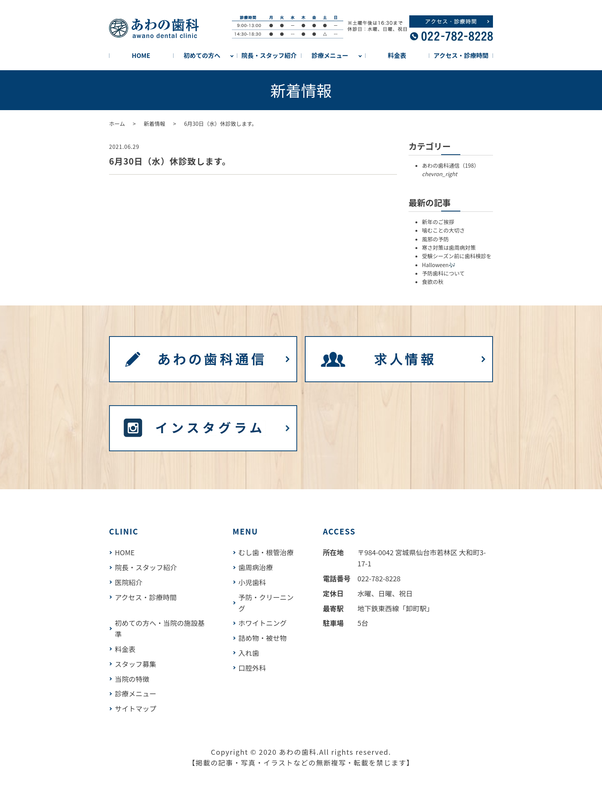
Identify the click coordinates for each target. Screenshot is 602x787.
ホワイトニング (262, 623)
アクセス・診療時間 (460, 55)
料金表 (397, 55)
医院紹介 (128, 582)
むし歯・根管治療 (266, 552)
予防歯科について (443, 273)
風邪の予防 (435, 239)
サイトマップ (135, 708)
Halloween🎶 (438, 265)
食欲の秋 (432, 281)
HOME (141, 55)
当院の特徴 (132, 679)
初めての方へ (202, 55)
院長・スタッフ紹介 (269, 55)
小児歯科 (252, 582)
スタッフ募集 (135, 664)
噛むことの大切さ (443, 230)
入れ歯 (248, 653)
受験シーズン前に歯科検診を (456, 256)
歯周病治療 (255, 567)
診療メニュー (329, 55)
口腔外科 (252, 668)
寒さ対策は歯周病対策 (449, 247)
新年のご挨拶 (438, 222)
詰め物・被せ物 (262, 638)
